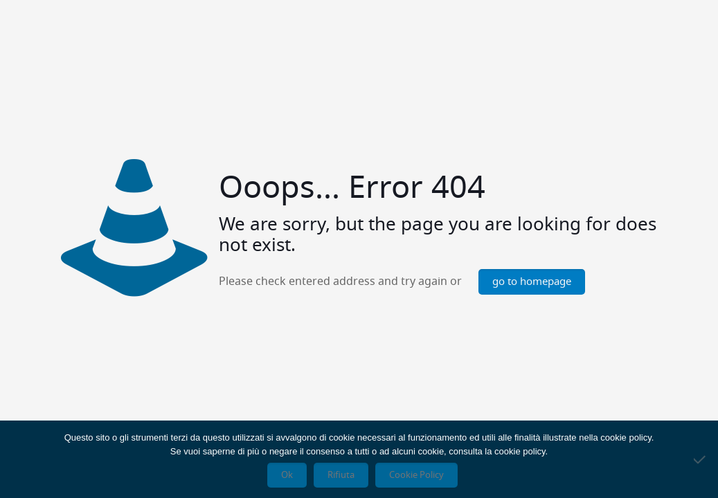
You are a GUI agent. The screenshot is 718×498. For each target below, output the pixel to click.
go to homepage (531, 282)
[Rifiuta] (701, 459)
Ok (287, 475)
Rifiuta (340, 475)
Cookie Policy (416, 475)
